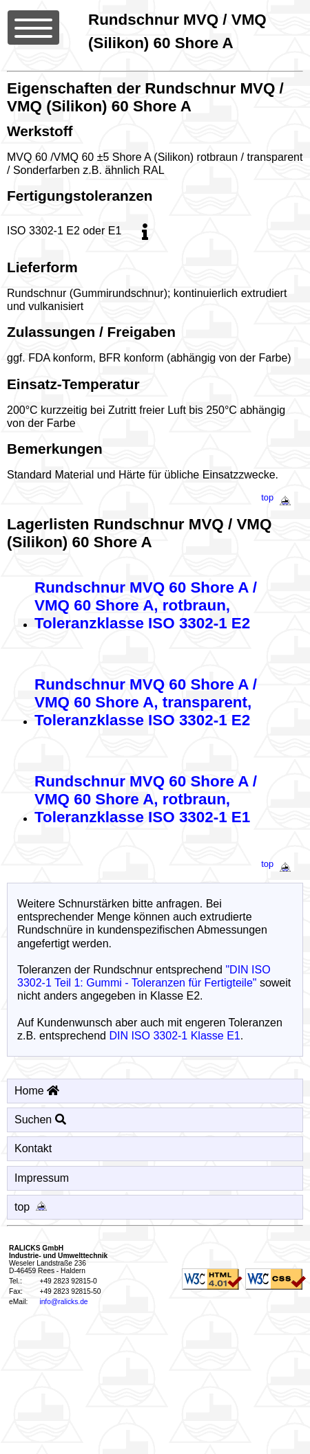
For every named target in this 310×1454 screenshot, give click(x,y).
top (278, 497)
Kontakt (33, 1148)
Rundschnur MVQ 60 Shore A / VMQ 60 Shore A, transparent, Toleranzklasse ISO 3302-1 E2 (145, 702)
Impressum (41, 1178)
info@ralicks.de (63, 1302)
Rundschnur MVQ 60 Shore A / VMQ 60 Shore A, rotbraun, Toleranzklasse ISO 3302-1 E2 (145, 605)
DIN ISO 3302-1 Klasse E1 (174, 1036)
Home (36, 1091)
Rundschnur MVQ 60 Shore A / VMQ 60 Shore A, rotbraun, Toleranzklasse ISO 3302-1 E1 (145, 799)
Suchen (40, 1119)
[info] (145, 230)
